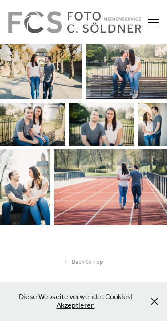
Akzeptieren (76, 306)
